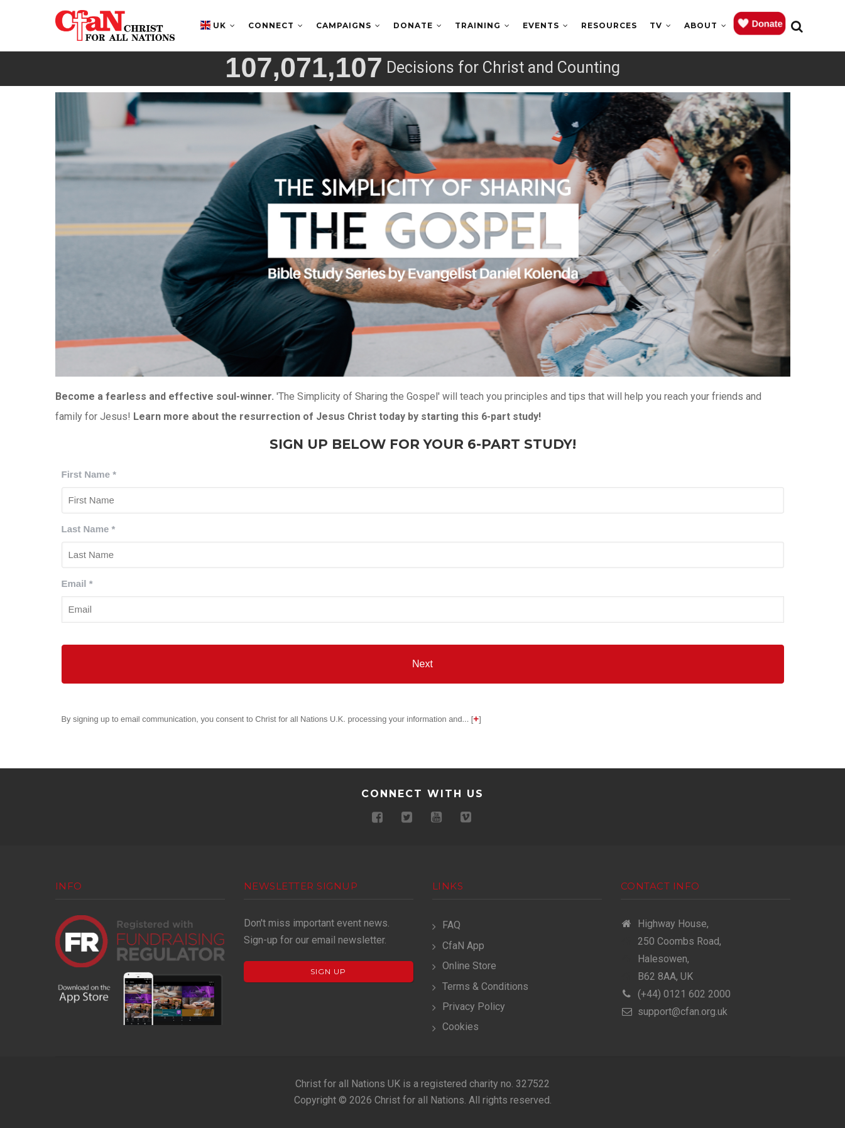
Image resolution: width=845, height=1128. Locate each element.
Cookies (460, 1027)
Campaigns (348, 25)
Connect (275, 25)
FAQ (451, 925)
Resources (609, 25)
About (705, 25)
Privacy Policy (473, 1007)
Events (546, 25)
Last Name (89, 529)
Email (77, 583)
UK (224, 25)
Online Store (469, 966)
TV (661, 25)
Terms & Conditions (485, 986)
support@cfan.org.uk (674, 1012)
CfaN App (463, 946)
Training (482, 25)
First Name (89, 474)
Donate (417, 25)
